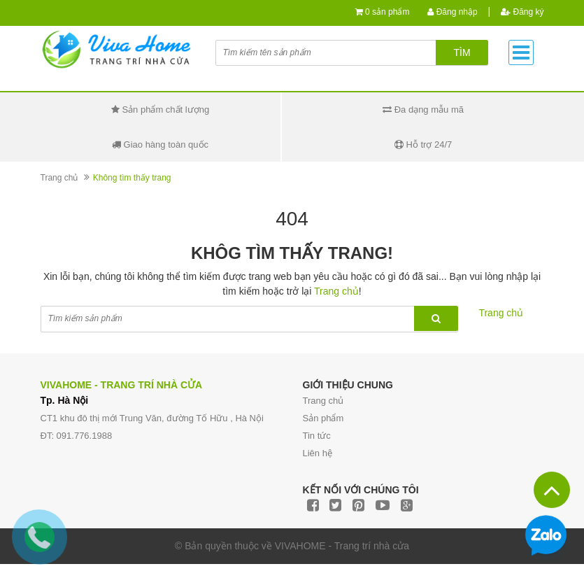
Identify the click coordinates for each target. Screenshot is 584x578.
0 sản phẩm (387, 12)
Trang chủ (59, 178)
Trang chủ (323, 400)
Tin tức (317, 435)
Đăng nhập (452, 12)
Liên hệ (317, 453)
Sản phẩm (323, 418)
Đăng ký (522, 12)
